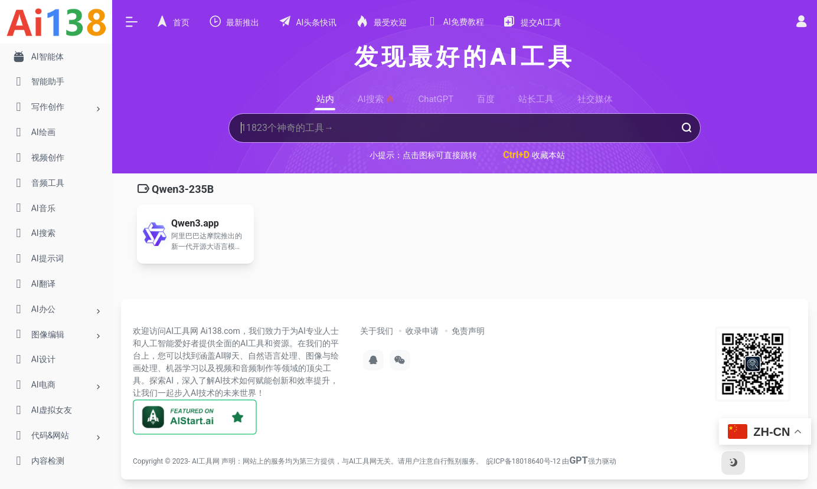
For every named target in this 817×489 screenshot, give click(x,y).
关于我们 (376, 331)
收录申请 (422, 331)
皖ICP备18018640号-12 (523, 461)
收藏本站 (534, 154)
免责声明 (468, 331)
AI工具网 (206, 461)
